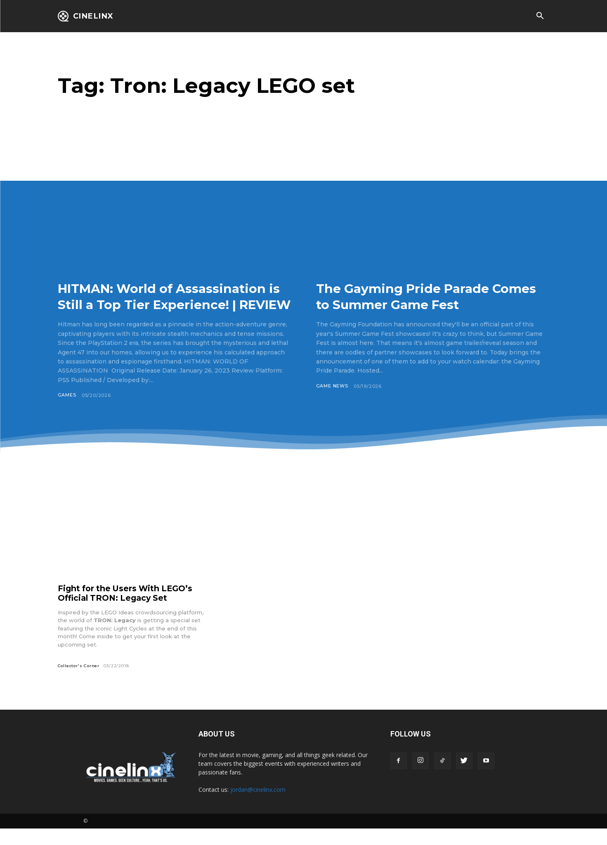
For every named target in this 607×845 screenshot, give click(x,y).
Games (67, 411)
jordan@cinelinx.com (258, 806)
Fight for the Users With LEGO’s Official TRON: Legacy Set (128, 609)
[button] (540, 16)
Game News (332, 386)
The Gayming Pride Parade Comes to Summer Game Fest (424, 296)
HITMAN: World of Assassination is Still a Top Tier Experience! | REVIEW (171, 304)
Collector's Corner (79, 681)
